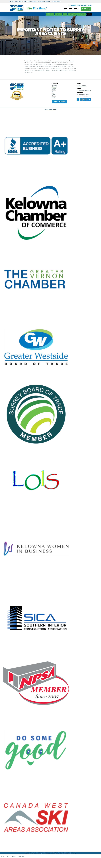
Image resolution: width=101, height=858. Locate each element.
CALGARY (12, 1)
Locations (50, 14)
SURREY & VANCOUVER (37, 1)
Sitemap (54, 97)
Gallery (54, 89)
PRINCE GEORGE (56, 1)
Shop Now (86, 9)
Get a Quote (72, 14)
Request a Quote (86, 5)
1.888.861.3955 (74, 5)
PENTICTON (26, 1)
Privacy (54, 95)
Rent (65, 9)
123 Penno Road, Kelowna (84, 94)
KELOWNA (19, 1)
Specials (54, 94)
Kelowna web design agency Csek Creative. (67, 853)
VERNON (47, 1)
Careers (54, 88)
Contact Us (81, 14)
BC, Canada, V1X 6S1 (82, 96)
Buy (70, 9)
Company (58, 14)
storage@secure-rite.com (84, 90)
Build (76, 9)
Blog (89, 14)
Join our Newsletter (59, 101)
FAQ (65, 14)
